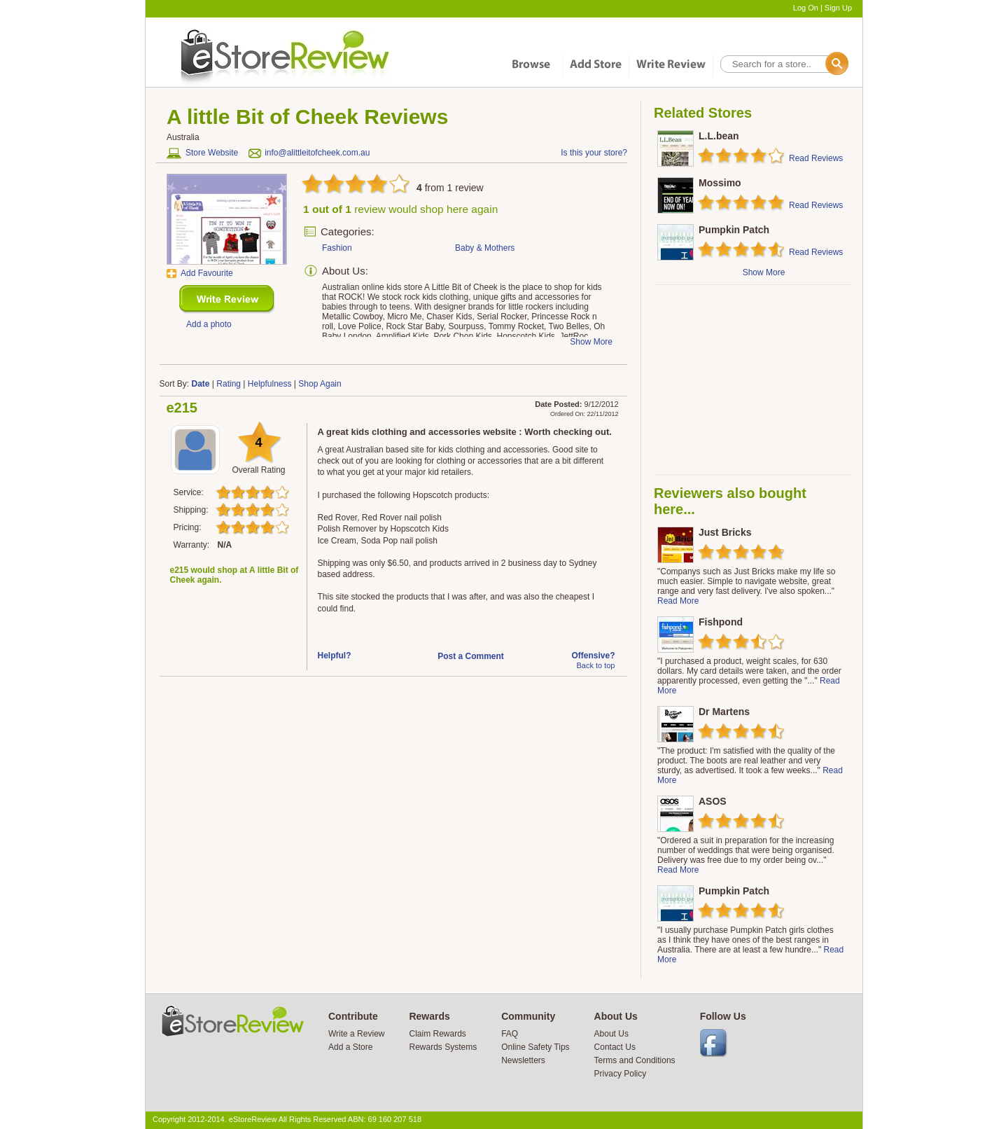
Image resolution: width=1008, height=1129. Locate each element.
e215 (182, 407)
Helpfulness (270, 384)
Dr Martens (724, 711)
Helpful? (334, 655)
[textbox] (783, 64)
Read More (678, 601)
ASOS (713, 801)
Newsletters (523, 1060)
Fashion (337, 248)
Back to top (595, 665)
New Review (227, 299)
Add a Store (350, 1047)
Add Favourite (207, 273)
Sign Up (838, 8)
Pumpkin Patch (734, 229)
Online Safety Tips (535, 1047)
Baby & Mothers (484, 248)
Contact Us (615, 1047)
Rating (228, 384)
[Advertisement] (752, 379)
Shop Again (319, 384)
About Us (611, 1034)
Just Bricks (725, 532)
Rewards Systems (443, 1047)
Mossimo (720, 182)
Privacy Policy (620, 1074)
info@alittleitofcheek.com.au (317, 153)
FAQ (509, 1034)
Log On (805, 8)
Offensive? (593, 655)
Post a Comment (471, 656)
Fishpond (721, 622)
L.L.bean (719, 135)
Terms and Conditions (635, 1060)
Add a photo (209, 324)
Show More (764, 272)
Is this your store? (594, 153)
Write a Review (356, 1034)
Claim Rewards (437, 1034)
